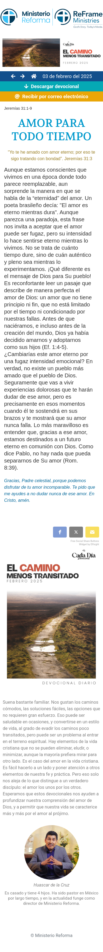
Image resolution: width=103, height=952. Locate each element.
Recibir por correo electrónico (51, 96)
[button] (60, 532)
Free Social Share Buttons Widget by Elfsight (85, 542)
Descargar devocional (51, 86)
